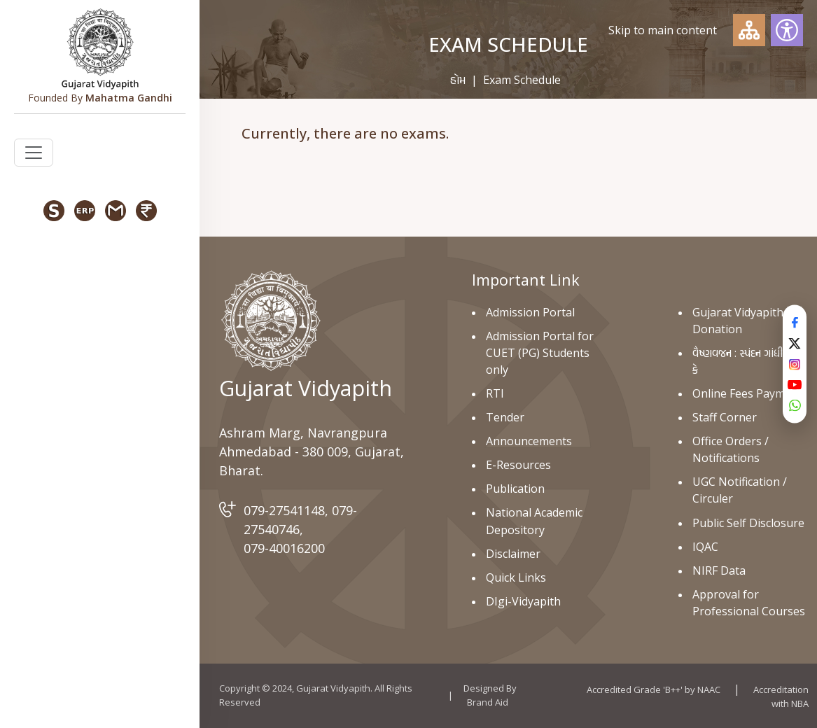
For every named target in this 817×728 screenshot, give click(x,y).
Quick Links (516, 577)
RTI (495, 393)
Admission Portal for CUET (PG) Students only (540, 352)
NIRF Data (719, 570)
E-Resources (518, 464)
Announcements (529, 441)
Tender (505, 417)
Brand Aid (487, 702)
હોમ (458, 80)
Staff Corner (724, 417)
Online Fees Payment (747, 393)
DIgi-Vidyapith (523, 601)
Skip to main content (662, 30)
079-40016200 (284, 548)
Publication (515, 488)
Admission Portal (530, 312)
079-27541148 (284, 510)
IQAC (705, 546)
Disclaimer (513, 553)
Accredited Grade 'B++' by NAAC (653, 689)
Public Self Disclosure (748, 523)
